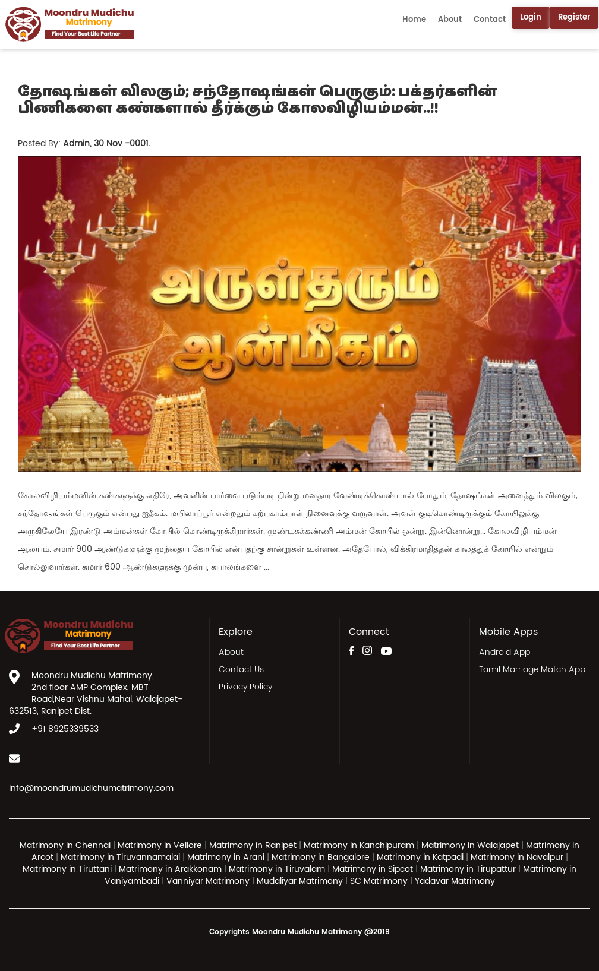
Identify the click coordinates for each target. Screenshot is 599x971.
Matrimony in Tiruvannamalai (120, 857)
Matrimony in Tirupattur (468, 869)
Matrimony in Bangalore (321, 857)
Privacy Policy (245, 687)
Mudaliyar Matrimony (301, 881)
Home (414, 20)
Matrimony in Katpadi (420, 857)
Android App (504, 652)
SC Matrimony (380, 881)
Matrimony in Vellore (160, 845)
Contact (490, 20)
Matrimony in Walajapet (470, 845)
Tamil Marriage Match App (532, 669)
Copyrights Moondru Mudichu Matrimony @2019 (299, 932)
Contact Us (241, 669)
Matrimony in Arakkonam (170, 869)
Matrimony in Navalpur (517, 857)
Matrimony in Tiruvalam (277, 869)
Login (530, 17)
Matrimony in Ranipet (253, 845)
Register (574, 17)
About (450, 20)
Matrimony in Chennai (65, 845)
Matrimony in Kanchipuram (359, 845)
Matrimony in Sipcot (372, 869)
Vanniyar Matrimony (209, 881)
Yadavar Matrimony (455, 881)
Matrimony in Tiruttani (67, 869)
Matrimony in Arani (225, 857)
